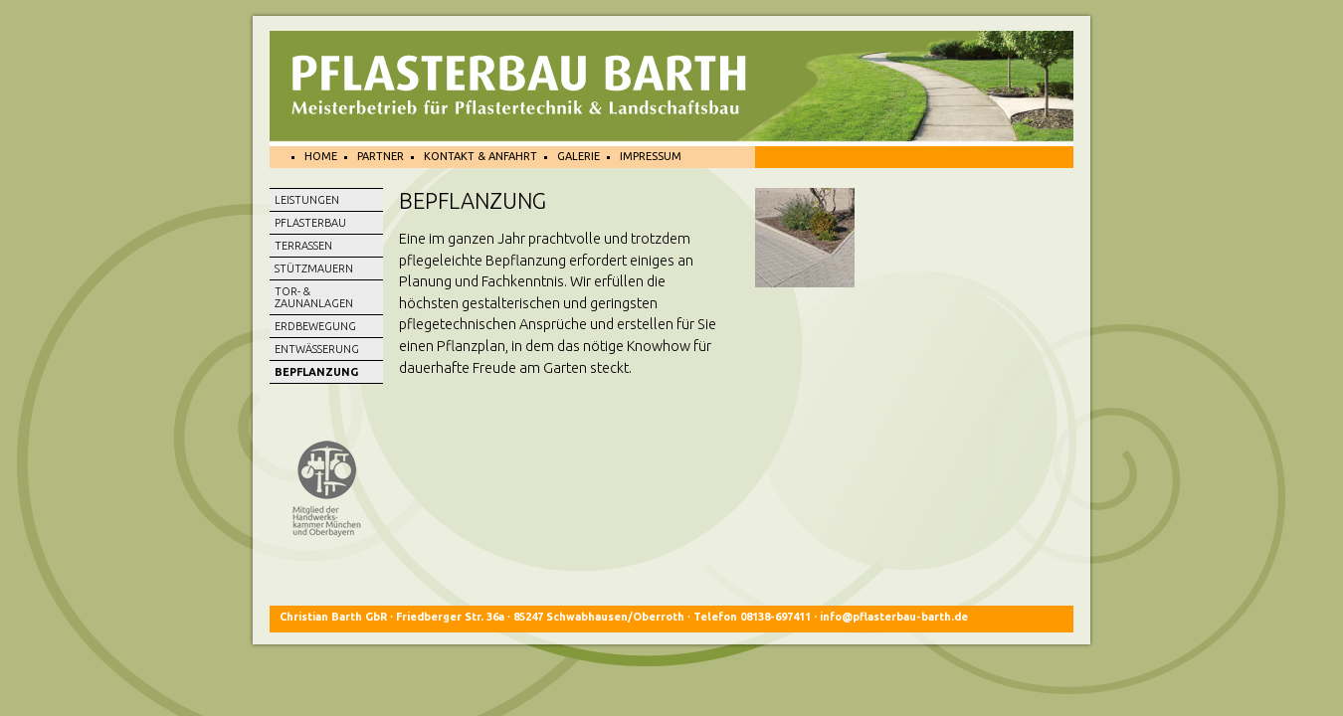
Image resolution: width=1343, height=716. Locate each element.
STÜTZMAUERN (314, 268)
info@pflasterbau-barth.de (892, 617)
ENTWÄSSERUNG (317, 349)
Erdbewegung (315, 326)
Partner (380, 156)
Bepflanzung (316, 372)
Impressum (650, 156)
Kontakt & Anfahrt (480, 156)
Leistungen (307, 200)
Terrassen (303, 246)
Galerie (578, 156)
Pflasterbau (310, 223)
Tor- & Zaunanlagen (314, 297)
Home (320, 156)
